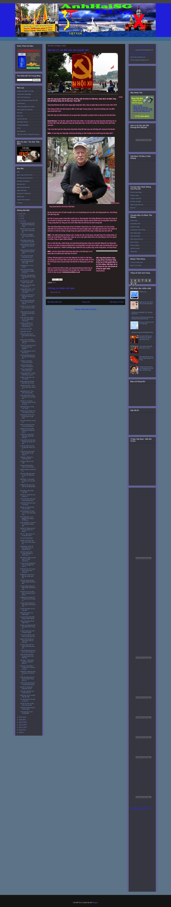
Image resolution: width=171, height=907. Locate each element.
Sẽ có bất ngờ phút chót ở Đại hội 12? (27, 351)
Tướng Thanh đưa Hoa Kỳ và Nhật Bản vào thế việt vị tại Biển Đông (146, 368)
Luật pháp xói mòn (25, 331)
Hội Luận (19, 113)
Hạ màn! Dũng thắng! (26, 538)
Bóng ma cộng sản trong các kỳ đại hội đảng (27, 425)
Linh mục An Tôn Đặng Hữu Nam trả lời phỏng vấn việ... (27, 341)
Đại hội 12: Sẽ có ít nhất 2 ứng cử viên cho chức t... (27, 307)
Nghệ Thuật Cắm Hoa (136, 204)
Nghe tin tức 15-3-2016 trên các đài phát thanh (146, 302)
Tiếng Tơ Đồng (134, 245)
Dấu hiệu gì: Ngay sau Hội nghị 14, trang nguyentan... (27, 559)
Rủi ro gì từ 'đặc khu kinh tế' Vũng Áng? (146, 322)
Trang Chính (22, 39)
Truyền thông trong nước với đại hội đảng (27, 631)
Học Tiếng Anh (21, 131)
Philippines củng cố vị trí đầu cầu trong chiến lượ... (27, 576)
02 (21, 218)
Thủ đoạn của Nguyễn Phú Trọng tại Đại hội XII (27, 236)
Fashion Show (134, 195)
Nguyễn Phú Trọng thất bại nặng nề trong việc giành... (27, 430)
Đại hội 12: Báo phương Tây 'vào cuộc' (27, 507)
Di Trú (19, 128)
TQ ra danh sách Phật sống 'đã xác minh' (26, 256)
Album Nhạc (134, 220)
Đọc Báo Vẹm (21, 184)
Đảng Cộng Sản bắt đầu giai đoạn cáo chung (27, 382)
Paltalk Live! (142, 292)
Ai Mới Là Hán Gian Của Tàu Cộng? (27, 378)
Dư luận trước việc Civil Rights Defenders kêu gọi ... (27, 646)
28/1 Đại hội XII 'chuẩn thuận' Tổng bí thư (26, 281)
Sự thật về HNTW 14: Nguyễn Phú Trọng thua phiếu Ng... (26, 324)
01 (21, 221)
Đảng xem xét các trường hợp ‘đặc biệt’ (27, 696)
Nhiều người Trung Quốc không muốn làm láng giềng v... (27, 313)
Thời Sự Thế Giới (22, 119)
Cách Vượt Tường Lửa (23, 97)
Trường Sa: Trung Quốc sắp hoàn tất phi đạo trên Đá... (27, 436)
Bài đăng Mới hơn (55, 302)
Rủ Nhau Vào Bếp (135, 201)
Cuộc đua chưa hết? (26, 329)
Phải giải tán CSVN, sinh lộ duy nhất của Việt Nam (27, 416)
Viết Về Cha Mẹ (134, 248)
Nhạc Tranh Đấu (135, 236)
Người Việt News (22, 190)
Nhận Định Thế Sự (22, 122)
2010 (20, 730)
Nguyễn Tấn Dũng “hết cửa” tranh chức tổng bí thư (27, 542)
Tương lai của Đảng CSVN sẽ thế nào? (26, 361)
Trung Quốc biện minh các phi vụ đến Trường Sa (28, 651)
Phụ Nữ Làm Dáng (135, 192)
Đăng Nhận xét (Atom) (88, 309)
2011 (20, 727)
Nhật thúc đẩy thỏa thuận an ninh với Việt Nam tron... (27, 475)
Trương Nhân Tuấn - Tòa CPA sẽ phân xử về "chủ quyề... (27, 290)
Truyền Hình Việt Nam (23, 199)
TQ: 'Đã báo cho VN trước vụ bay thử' (27, 700)
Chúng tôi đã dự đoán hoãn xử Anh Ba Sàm (27, 466)
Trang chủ (86, 302)
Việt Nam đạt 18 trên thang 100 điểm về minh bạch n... (26, 553)
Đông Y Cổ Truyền (135, 265)
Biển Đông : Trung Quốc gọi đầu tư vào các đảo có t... (27, 481)
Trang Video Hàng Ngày (24, 94)
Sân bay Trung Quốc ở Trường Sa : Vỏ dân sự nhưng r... (27, 667)
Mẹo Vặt (132, 208)
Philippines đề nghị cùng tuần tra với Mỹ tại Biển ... (27, 486)
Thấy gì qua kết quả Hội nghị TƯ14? (27, 621)
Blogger (94, 902)
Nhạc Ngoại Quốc (135, 233)
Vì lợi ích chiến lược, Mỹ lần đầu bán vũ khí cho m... (27, 447)
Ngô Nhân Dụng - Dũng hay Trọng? (27, 407)
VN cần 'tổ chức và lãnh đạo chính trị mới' (27, 704)
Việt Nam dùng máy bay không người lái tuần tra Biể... (28, 582)
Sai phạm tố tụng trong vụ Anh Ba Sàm (27, 708)
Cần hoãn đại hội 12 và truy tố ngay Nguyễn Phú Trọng (27, 261)
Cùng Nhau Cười (135, 223)
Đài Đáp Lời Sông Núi (23, 181)
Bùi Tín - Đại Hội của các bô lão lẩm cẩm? (27, 534)
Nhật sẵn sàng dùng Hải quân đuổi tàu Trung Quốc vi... (27, 678)
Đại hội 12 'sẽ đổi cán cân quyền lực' (27, 495)
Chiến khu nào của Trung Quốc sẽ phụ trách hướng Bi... (27, 570)
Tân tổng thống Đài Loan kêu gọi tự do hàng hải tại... (27, 356)
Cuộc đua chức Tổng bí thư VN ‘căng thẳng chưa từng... (27, 319)
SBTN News (20, 196)
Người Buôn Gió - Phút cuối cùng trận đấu (26, 392)
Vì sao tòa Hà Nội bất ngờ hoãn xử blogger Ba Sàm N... (27, 565)
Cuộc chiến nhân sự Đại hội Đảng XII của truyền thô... (27, 397)
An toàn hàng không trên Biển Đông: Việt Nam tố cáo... (27, 587)
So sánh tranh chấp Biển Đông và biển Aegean (27, 617)
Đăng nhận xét (55, 292)
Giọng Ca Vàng (134, 227)
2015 (20, 717)
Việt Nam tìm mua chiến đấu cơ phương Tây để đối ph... (27, 593)
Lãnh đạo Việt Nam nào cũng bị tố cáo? (27, 691)
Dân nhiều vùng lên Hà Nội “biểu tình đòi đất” (27, 241)
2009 (20, 732)
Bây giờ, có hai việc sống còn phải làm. (27, 285)
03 (21, 216)
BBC (54, 282)
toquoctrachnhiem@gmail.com (144, 50)
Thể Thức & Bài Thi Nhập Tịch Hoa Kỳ (28, 134)
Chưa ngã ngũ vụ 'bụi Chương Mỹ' (26, 712)
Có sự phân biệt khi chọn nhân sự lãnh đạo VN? (27, 635)
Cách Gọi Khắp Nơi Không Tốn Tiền (27, 100)
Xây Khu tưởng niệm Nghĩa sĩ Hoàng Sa (26, 365)
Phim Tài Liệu (134, 242)
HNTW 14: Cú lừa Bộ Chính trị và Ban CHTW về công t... (28, 402)
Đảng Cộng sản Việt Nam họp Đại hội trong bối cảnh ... (27, 246)
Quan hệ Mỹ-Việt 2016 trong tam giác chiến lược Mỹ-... (27, 656)
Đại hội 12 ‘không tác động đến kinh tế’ (26, 687)
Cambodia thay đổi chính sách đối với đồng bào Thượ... (27, 224)
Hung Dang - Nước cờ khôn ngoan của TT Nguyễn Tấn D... (26, 548)
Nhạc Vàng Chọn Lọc (136, 239)
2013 (20, 722)
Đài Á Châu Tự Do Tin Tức (24, 175)
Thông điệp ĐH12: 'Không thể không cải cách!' (27, 373)
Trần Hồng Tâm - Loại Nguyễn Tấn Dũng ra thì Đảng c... (27, 518)
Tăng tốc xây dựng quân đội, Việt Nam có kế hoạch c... (27, 453)
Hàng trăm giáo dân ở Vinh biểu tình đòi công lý (27, 335)
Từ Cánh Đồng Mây (22, 125)
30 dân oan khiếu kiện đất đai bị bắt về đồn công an (27, 626)
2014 (20, 719)
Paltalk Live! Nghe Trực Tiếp (25, 91)
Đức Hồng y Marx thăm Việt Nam (27, 491)
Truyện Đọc (133, 251)
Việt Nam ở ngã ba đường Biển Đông (142, 332)
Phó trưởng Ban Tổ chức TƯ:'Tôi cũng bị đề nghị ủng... (27, 512)
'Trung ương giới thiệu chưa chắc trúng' (26, 369)
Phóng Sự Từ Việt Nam (24, 193)
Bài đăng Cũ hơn (116, 302)
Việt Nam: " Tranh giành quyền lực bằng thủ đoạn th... (27, 662)
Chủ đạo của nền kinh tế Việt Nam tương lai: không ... (27, 296)
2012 (20, 725)
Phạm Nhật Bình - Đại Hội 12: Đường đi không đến (27, 524)
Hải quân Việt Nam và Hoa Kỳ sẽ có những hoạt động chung (145, 337)
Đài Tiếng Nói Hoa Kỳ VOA (25, 178)
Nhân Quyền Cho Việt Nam (25, 109)
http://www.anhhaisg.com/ (137, 57)
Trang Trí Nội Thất (135, 198)
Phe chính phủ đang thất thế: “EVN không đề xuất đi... (27, 302)
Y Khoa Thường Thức (136, 262)
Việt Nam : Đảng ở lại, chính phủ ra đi (26, 457)
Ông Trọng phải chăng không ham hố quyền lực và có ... (27, 271)
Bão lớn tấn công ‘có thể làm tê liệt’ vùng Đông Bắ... (27, 230)
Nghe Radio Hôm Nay (23, 187)
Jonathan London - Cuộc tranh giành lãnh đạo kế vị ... (28, 387)
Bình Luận (20, 116)
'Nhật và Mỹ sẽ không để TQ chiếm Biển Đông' (27, 683)
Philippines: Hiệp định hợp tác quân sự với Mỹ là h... (27, 673)
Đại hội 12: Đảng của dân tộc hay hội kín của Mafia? (27, 530)
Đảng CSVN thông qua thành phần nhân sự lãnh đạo (27, 640)
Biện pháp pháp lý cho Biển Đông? (26, 613)
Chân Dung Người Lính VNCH (25, 106)
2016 (20, 214)
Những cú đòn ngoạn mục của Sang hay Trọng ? (27, 411)
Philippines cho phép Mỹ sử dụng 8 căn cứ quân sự (27, 599)
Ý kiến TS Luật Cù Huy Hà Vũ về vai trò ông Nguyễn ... (28, 347)
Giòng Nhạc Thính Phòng (137, 230)
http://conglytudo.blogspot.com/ (139, 60)
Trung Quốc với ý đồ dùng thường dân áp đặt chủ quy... (27, 441)
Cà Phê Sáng (21, 103)
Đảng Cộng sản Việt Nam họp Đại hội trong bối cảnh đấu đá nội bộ (142, 318)
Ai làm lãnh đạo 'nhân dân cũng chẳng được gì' (27, 499)
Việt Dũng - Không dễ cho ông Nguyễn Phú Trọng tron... (27, 277)
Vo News (19, 203)
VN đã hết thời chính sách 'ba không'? (27, 503)
